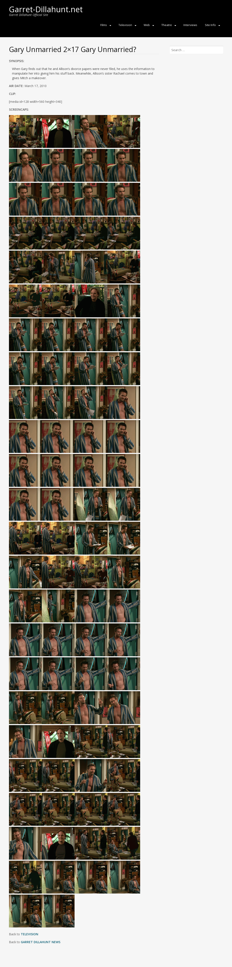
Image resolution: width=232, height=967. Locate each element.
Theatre (166, 25)
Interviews (190, 25)
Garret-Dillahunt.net (46, 9)
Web (147, 25)
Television (125, 25)
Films (103, 25)
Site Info (210, 25)
